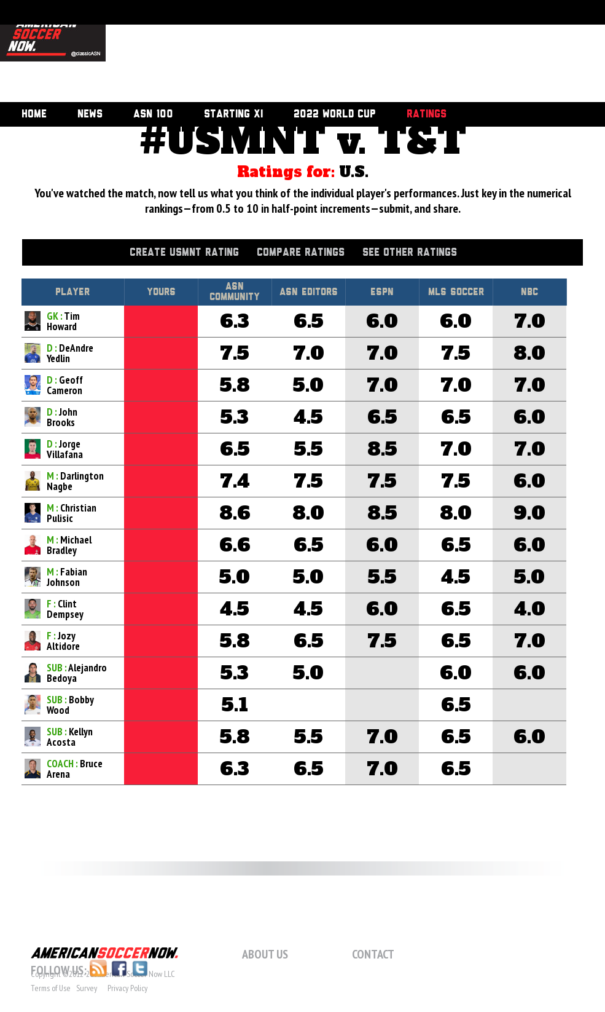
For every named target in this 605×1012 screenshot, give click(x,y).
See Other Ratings (409, 253)
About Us (265, 954)
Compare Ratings (301, 253)
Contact (373, 954)
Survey (86, 988)
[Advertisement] (174, 52)
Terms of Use (51, 988)
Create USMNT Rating (184, 253)
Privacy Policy (127, 988)
